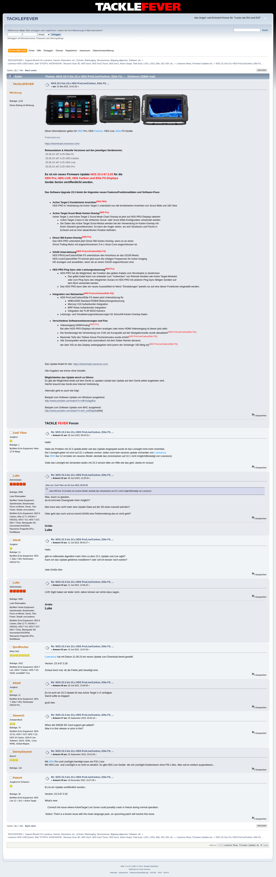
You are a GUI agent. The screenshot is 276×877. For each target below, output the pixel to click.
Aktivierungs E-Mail (81, 30)
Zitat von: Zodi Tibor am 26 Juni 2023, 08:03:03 (66, 485)
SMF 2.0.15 (126, 866)
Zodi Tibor (20, 432)
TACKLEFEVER (22, 18)
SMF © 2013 (137, 866)
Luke (16, 475)
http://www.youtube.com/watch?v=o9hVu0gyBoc (70, 400)
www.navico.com (53, 137)
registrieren (51, 30)
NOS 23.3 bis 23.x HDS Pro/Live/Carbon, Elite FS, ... (80, 83)
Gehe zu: (213, 845)
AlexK (17, 540)
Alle (21, 70)
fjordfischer (21, 647)
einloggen (35, 30)
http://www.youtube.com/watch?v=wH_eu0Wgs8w (71, 410)
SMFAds (132, 869)
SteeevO (18, 715)
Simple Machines (151, 866)
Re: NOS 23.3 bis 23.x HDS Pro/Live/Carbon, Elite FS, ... (82, 432)
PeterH (17, 777)
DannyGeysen (22, 751)
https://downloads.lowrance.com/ (62, 143)
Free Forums (144, 869)
